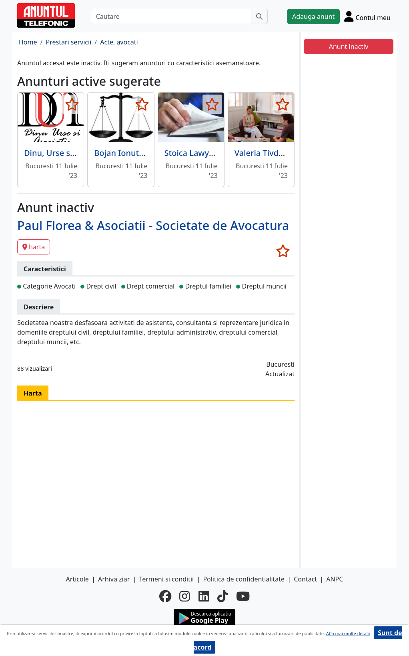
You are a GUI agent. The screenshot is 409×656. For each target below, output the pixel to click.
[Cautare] (171, 16)
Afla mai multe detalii (348, 633)
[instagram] (184, 596)
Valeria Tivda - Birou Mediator (291, 152)
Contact (305, 579)
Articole (77, 579)
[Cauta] (259, 16)
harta (33, 246)
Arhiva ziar (114, 579)
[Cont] (367, 16)
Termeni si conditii (166, 579)
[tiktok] (222, 596)
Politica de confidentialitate (244, 579)
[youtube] (243, 596)
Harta (33, 393)
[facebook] (165, 596)
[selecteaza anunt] (72, 104)
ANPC (334, 579)
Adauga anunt (313, 16)
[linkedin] (203, 596)
